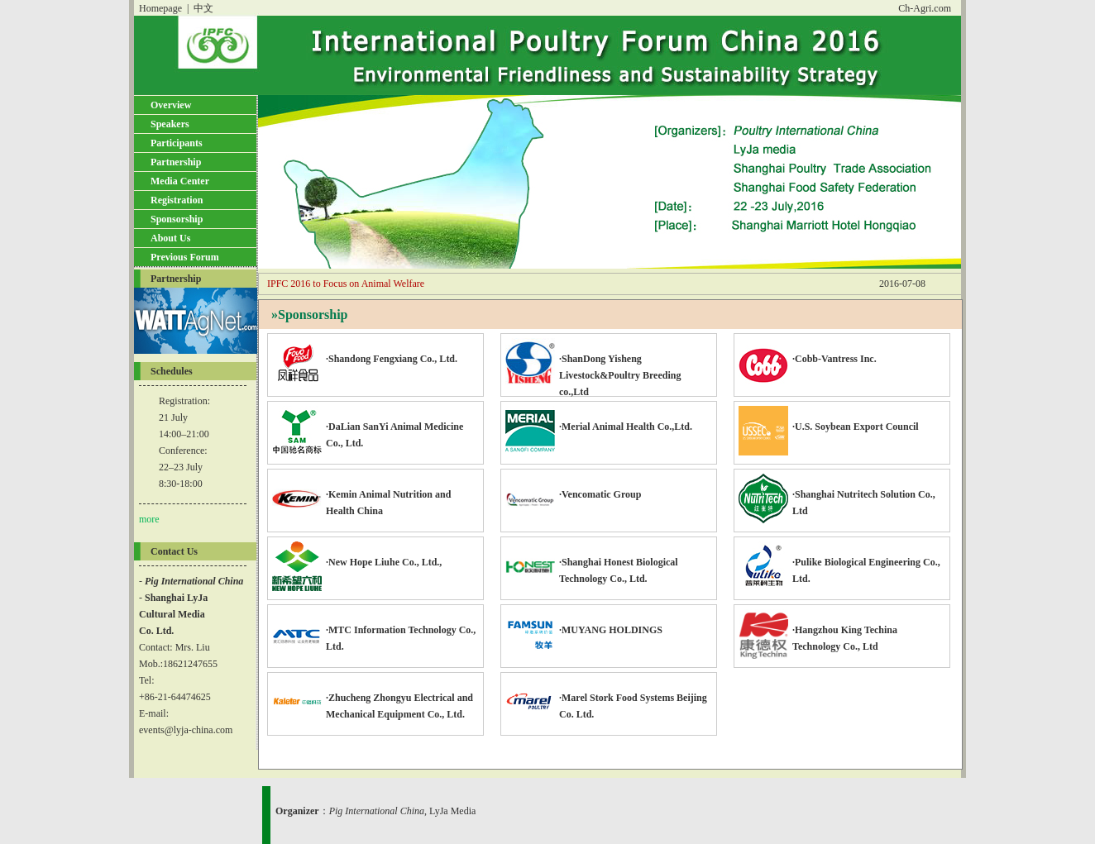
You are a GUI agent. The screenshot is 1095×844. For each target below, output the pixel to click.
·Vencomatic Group (573, 488)
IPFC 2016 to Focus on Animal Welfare (345, 283)
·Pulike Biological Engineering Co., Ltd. (839, 564)
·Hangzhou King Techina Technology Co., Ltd (818, 632)
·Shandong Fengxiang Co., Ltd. (364, 352)
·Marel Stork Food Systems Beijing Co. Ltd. (606, 699)
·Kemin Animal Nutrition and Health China (361, 496)
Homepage (160, 8)
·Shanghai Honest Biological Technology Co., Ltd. (591, 564)
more (149, 519)
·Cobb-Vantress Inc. (808, 352)
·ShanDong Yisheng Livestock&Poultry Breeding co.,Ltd (593, 368)
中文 (203, 8)
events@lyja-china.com (185, 730)
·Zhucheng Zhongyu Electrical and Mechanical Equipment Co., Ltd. (372, 699)
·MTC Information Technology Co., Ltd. (374, 632)
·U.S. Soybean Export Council (829, 420)
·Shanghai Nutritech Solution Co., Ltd (837, 496)
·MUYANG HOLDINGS (583, 623)
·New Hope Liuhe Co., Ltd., (357, 555)
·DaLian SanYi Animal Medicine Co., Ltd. (367, 428)
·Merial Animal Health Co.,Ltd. (598, 420)
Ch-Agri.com (924, 8)
